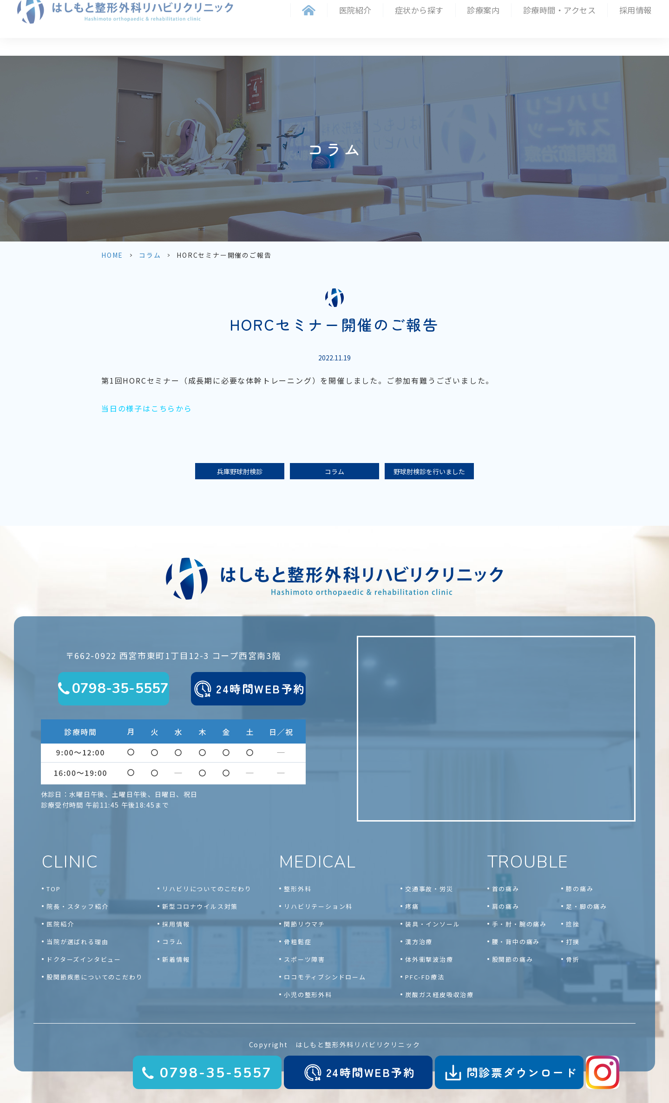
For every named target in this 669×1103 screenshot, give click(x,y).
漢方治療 (419, 941)
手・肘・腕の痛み (519, 924)
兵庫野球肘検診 (239, 471)
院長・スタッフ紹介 (77, 906)
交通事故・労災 (429, 888)
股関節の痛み (512, 959)
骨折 (573, 959)
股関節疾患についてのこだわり (94, 976)
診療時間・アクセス (559, 10)
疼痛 (412, 906)
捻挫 (573, 924)
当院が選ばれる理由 (77, 941)
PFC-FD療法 (424, 976)
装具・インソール (432, 924)
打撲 (573, 941)
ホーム (308, 10)
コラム (150, 255)
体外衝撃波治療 (429, 959)
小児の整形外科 (308, 994)
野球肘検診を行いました (429, 471)
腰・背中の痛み (516, 941)
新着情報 (176, 959)
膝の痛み (579, 888)
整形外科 (297, 888)
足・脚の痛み (586, 906)
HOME (112, 255)
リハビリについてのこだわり (206, 888)
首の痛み (505, 888)
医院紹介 (60, 924)
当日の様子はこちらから (146, 408)
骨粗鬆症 (297, 941)
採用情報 (635, 10)
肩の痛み (505, 906)
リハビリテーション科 (318, 906)
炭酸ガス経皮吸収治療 (439, 994)
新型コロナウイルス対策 (200, 906)
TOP (53, 888)
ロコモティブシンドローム (325, 976)
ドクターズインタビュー (83, 959)
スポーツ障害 (304, 959)
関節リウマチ (304, 924)
